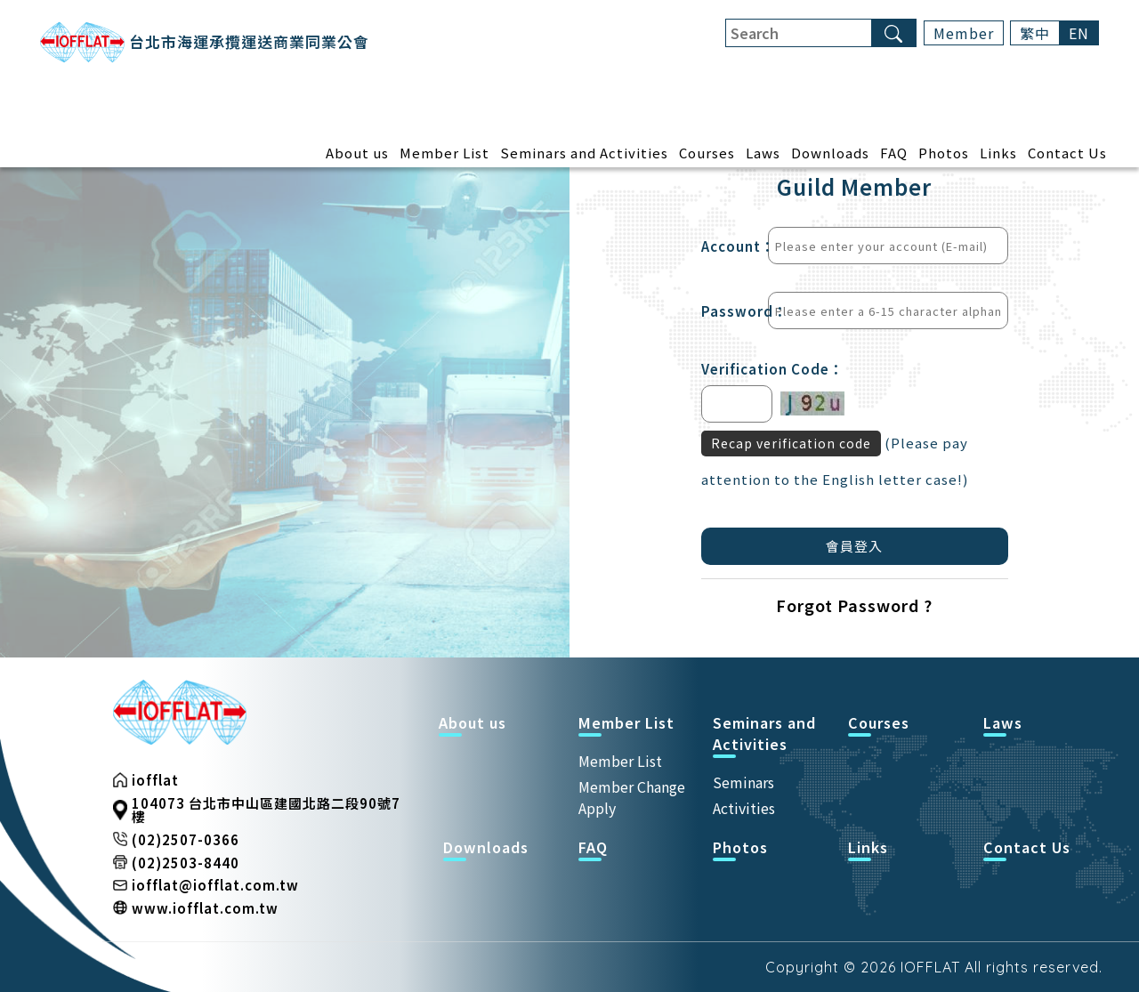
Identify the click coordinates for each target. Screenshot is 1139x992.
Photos (943, 154)
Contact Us (1067, 154)
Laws (763, 154)
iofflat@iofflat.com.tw (215, 884)
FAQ (894, 154)
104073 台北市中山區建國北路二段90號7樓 (266, 809)
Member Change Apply (631, 797)
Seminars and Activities (584, 154)
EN (1079, 33)
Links (998, 154)
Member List (444, 154)
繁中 (1035, 33)
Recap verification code (791, 443)
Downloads (830, 154)
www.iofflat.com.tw (205, 908)
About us (357, 154)
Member (963, 33)
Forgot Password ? (854, 605)
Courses (707, 154)
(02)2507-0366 (185, 839)
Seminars (743, 782)
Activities (744, 808)
